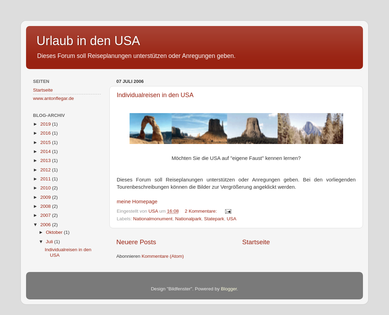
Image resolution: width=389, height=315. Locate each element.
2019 (46, 124)
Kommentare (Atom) (163, 256)
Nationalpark (188, 218)
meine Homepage (137, 201)
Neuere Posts (136, 242)
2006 (46, 224)
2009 (46, 197)
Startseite (256, 242)
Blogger (229, 288)
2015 (46, 142)
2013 (46, 160)
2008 (46, 206)
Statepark (214, 218)
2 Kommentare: (201, 211)
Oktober (55, 232)
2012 (46, 169)
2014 (46, 151)
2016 (46, 133)
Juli (50, 241)
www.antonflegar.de (53, 98)
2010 (46, 187)
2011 (46, 178)
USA (232, 218)
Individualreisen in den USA (155, 95)
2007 (46, 215)
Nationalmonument (152, 218)
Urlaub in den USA (88, 41)
